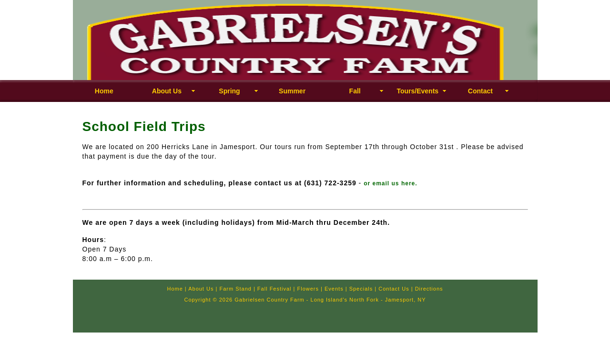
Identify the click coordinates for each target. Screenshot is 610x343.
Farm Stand (235, 289)
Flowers (308, 289)
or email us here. (390, 183)
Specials (361, 289)
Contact (480, 91)
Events (334, 289)
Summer (292, 91)
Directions (429, 289)
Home (104, 91)
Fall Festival (274, 289)
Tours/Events (417, 91)
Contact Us (393, 289)
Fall (355, 91)
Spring (229, 91)
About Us (167, 91)
